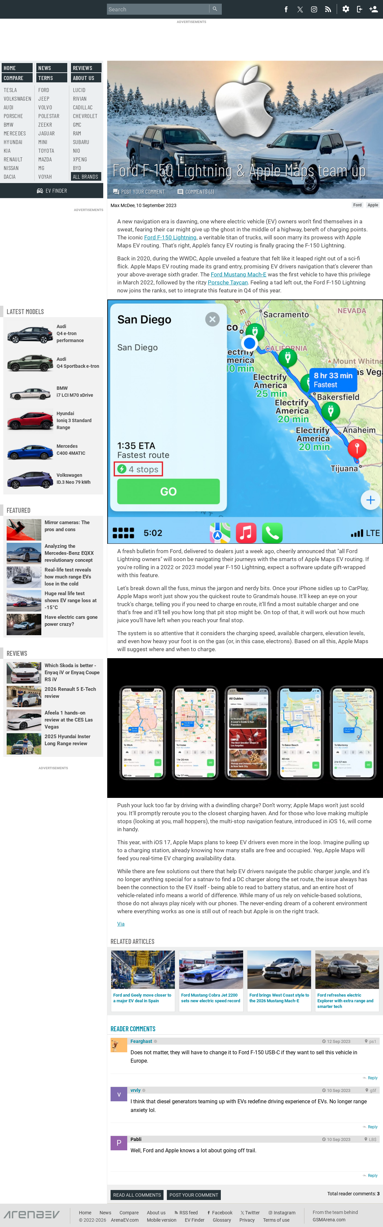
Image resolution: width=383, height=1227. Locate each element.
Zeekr (45, 124)
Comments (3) (195, 191)
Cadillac (83, 107)
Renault (13, 159)
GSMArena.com (329, 1219)
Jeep (43, 98)
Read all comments (137, 1195)
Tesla (10, 89)
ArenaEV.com (125, 1220)
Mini (42, 141)
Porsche (13, 115)
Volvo (45, 107)
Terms (45, 77)
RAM (77, 133)
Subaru (81, 141)
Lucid (79, 89)
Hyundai (13, 141)
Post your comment (139, 191)
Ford (43, 89)
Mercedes (15, 133)
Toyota (46, 150)
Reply (373, 1078)
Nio (76, 150)
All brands (85, 176)
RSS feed (189, 1212)
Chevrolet (85, 115)
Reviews (82, 67)
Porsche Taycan (228, 282)
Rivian (80, 98)
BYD (77, 167)
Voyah (45, 176)
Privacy (247, 1220)
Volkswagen (18, 98)
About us (84, 77)
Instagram (284, 1212)
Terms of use (276, 1220)
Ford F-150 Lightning (170, 237)
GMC (77, 124)
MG (41, 167)
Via (121, 924)
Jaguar (46, 133)
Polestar (48, 115)
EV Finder (194, 1220)
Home (10, 67)
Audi (8, 107)
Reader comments (133, 1029)
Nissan (11, 167)
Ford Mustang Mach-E (238, 274)
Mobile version (162, 1220)
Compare (13, 77)
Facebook (222, 1212)
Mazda (45, 159)
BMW (8, 124)
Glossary (222, 1220)
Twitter (252, 1212)
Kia (7, 150)
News (44, 67)
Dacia (10, 176)
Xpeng (80, 159)
